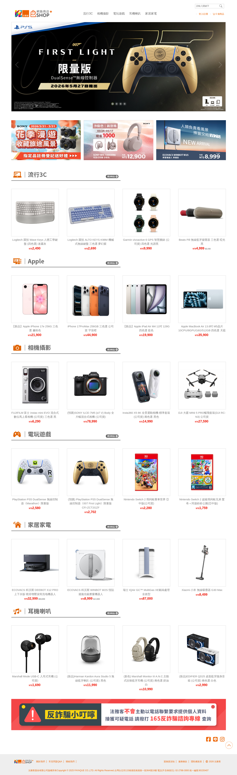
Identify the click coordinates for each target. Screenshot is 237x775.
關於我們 (40, 761)
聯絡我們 (70, 761)
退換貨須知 (169, 761)
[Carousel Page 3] (120, 104)
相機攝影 (103, 13)
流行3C (88, 13)
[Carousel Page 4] (124, 104)
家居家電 (151, 13)
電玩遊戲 (119, 13)
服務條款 (182, 761)
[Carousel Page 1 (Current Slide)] (112, 104)
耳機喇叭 (135, 13)
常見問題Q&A (55, 761)
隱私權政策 (196, 761)
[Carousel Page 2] (116, 104)
